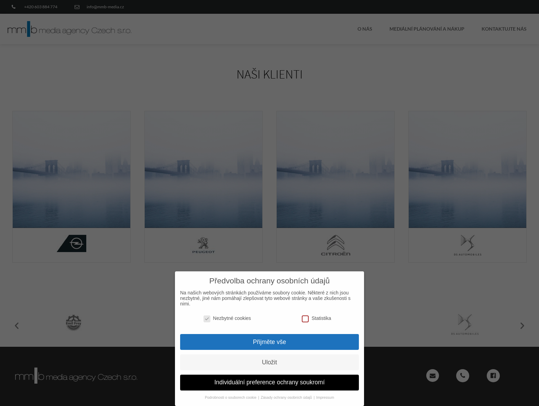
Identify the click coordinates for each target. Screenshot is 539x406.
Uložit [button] (269, 358)
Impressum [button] (325, 394)
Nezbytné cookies (227, 314)
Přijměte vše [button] (269, 337)
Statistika (316, 314)
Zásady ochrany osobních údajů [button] (287, 394)
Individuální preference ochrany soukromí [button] (269, 378)
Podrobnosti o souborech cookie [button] (231, 394)
